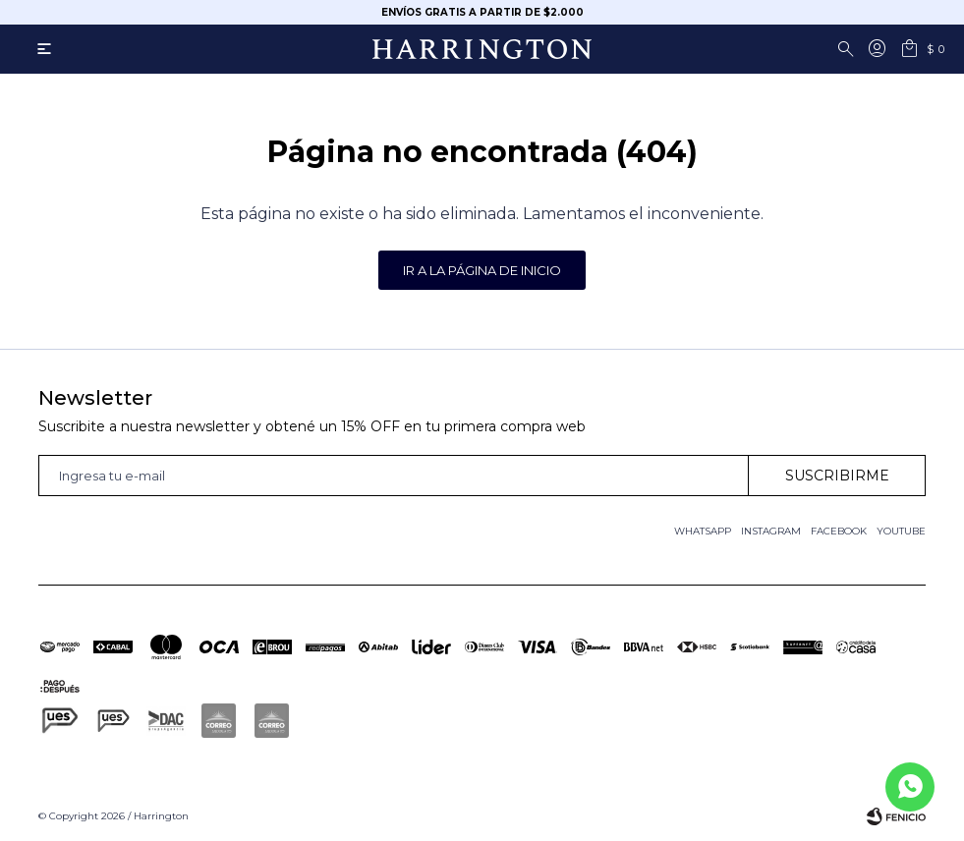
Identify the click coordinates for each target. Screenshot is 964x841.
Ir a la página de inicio (482, 270)
